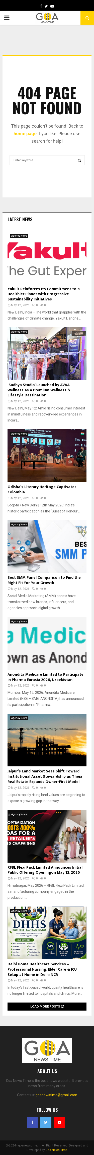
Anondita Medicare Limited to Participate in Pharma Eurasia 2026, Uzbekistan (45, 677)
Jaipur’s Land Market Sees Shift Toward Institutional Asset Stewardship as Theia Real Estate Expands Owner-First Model (45, 776)
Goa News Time (56, 1150)
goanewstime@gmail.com (56, 1095)
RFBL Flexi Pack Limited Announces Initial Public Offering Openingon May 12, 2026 (45, 870)
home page (25, 133)
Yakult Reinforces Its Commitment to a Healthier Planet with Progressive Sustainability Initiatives (44, 294)
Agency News (19, 235)
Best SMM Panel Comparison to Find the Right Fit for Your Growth (44, 580)
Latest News (20, 219)
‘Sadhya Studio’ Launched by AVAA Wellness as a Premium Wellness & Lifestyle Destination (39, 390)
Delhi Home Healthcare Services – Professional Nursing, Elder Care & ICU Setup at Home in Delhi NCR (42, 969)
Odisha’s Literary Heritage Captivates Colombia (42, 490)
